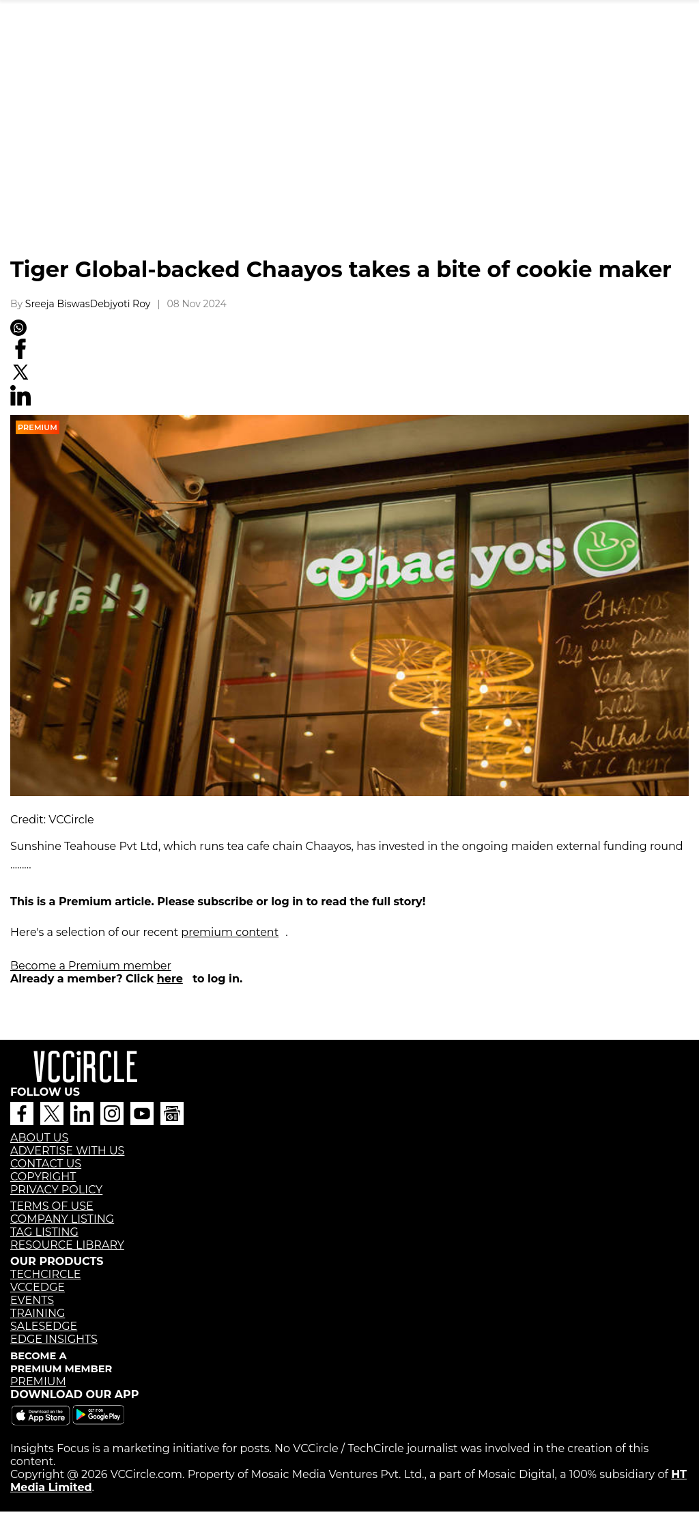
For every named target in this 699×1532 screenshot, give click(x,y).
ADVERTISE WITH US (67, 1150)
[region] (349, 153)
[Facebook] (20, 356)
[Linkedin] (20, 402)
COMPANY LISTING (62, 1218)
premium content (230, 932)
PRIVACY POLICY (56, 1189)
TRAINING (37, 1313)
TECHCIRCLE (45, 1274)
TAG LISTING (44, 1231)
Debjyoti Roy (120, 304)
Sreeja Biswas (57, 304)
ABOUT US (39, 1137)
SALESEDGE (43, 1326)
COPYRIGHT (43, 1176)
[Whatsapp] (18, 332)
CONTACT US (45, 1163)
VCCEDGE (37, 1287)
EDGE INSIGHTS (54, 1339)
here (170, 978)
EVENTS (32, 1300)
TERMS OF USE (52, 1206)
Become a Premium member (90, 965)
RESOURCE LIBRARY (67, 1244)
